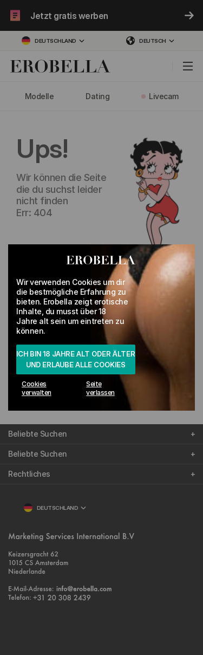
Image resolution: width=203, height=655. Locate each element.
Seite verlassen (100, 388)
